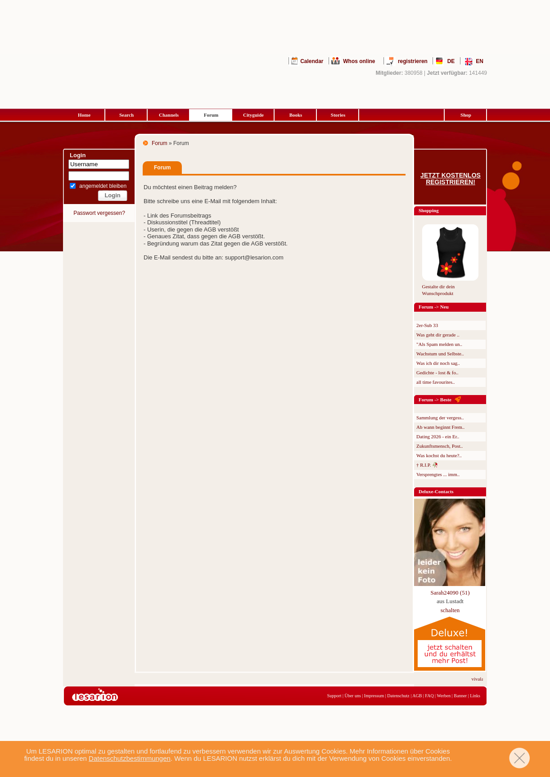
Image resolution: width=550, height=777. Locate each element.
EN (479, 61)
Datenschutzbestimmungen (130, 758)
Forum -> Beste (435, 399)
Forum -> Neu (434, 306)
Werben (444, 695)
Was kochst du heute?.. (439, 455)
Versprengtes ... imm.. (438, 474)
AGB (417, 695)
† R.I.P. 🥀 (427, 465)
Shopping (429, 210)
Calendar (311, 61)
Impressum (374, 695)
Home (84, 115)
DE (451, 61)
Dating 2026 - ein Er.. (437, 436)
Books (295, 115)
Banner (460, 695)
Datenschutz (398, 695)
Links (475, 695)
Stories (338, 115)
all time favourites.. (435, 382)
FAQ (429, 695)
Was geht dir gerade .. (438, 334)
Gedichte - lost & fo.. (437, 372)
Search (126, 115)
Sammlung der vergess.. (440, 417)
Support (334, 695)
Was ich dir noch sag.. (438, 363)
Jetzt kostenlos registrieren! (450, 179)
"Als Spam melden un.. (439, 344)
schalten (450, 610)
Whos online (359, 61)
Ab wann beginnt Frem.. (440, 427)
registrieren (413, 61)
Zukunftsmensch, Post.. (439, 446)
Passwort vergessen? (99, 213)
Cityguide (253, 115)
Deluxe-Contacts (436, 491)
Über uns (352, 695)
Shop (465, 115)
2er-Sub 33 (427, 325)
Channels (169, 115)
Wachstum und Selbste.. (440, 353)
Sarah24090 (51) (449, 592)
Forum (211, 115)
